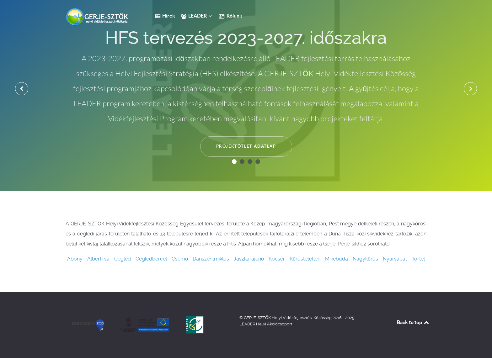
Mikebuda (336, 259)
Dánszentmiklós (211, 259)
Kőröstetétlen (305, 259)
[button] (234, 161)
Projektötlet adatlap (246, 146)
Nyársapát (395, 259)
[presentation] (21, 88)
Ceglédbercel (151, 259)
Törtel (418, 259)
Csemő (180, 259)
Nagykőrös (365, 259)
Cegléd (122, 259)
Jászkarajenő (249, 259)
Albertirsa (98, 259)
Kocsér (277, 259)
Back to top (413, 322)
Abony (75, 259)
